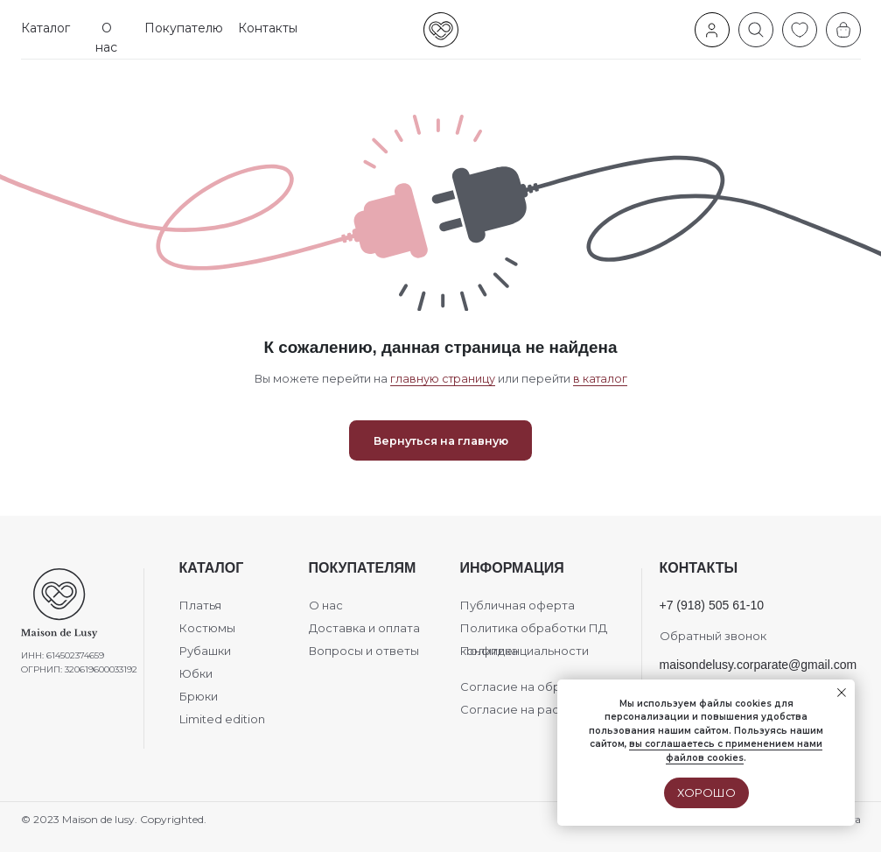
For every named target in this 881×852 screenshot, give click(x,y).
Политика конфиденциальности (524, 651)
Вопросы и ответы (364, 651)
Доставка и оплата (364, 628)
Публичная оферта (517, 605)
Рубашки (205, 651)
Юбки (196, 673)
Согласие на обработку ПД (541, 686)
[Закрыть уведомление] (841, 692)
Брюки (198, 696)
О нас (326, 605)
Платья (200, 605)
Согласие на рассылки (527, 709)
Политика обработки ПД (533, 628)
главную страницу (442, 378)
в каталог (600, 378)
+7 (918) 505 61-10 (712, 605)
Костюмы (207, 628)
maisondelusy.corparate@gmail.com (758, 665)
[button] (46, 29)
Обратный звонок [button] (713, 636)
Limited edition (222, 719)
